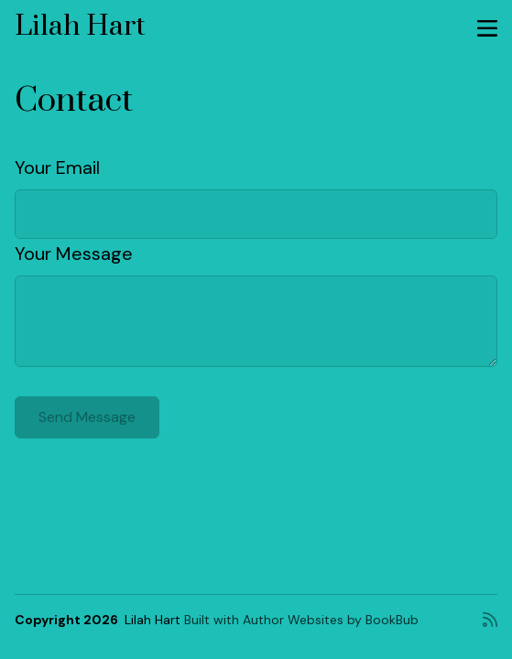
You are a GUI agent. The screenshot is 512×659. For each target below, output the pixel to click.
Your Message (74, 253)
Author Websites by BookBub (331, 619)
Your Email (57, 167)
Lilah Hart (80, 26)
